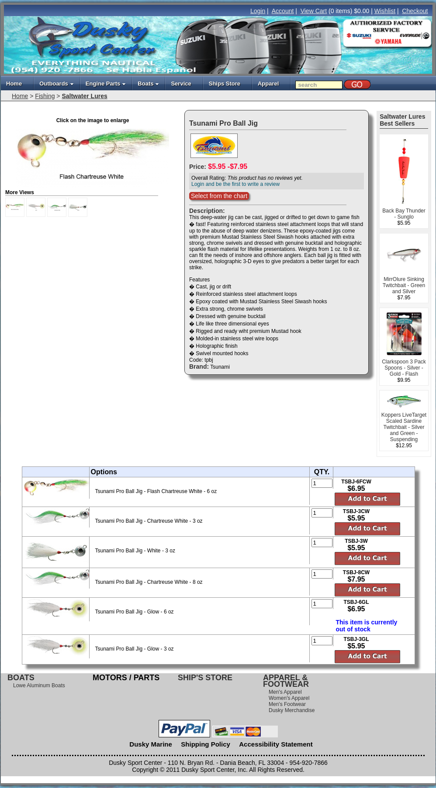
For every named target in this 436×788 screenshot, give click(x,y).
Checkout (415, 10)
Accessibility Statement (275, 744)
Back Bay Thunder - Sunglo (404, 214)
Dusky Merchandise (292, 710)
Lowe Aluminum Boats (39, 685)
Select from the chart (219, 195)
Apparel (268, 83)
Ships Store (224, 83)
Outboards (56, 83)
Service (181, 83)
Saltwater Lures (84, 96)
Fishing (45, 96)
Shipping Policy (205, 744)
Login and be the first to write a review (235, 184)
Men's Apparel (285, 692)
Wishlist (384, 10)
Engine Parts (106, 83)
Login (257, 10)
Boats (148, 83)
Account (283, 10)
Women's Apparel (289, 698)
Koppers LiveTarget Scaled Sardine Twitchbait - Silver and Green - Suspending (403, 427)
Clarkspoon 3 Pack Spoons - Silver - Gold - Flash (404, 368)
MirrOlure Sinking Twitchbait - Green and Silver (404, 285)
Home (14, 83)
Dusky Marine (150, 744)
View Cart (314, 10)
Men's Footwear (287, 704)
